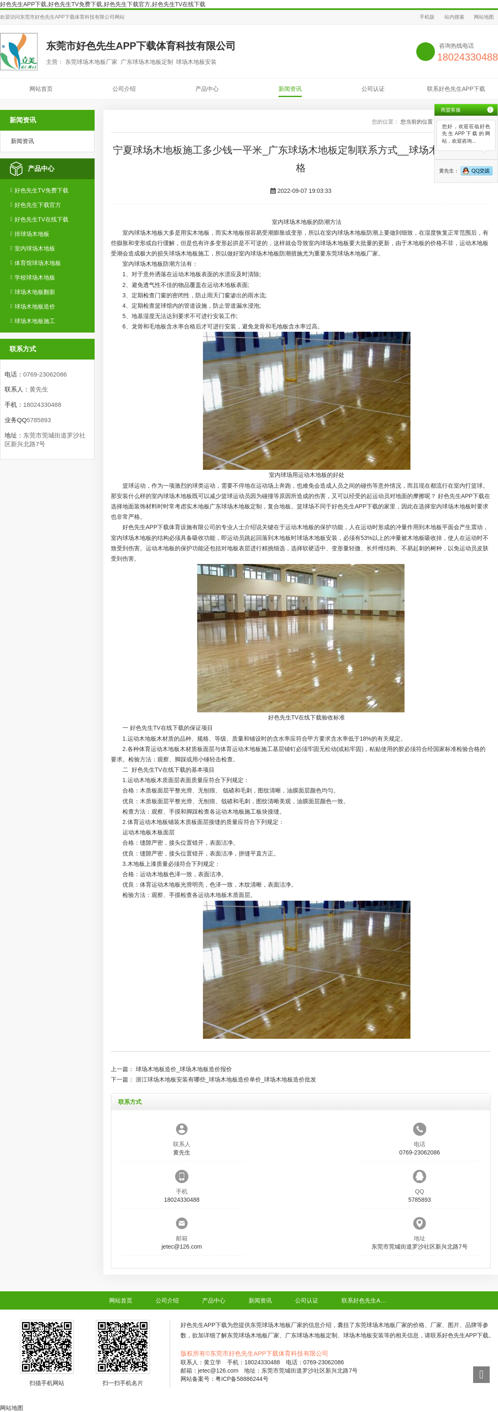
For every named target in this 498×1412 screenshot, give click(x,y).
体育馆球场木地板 (38, 263)
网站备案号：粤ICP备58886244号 (225, 1379)
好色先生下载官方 (38, 205)
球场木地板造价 (35, 306)
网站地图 (484, 17)
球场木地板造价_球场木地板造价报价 (184, 1069)
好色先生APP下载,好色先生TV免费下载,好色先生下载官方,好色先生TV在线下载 (102, 4)
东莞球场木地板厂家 (352, 253)
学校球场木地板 (35, 277)
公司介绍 (124, 88)
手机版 (427, 17)
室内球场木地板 (35, 248)
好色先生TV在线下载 (41, 219)
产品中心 (207, 88)
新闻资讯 (290, 88)
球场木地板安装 (317, 538)
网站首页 (41, 88)
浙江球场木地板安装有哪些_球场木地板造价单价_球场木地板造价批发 (226, 1079)
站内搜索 (454, 17)
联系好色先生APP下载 (456, 88)
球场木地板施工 (35, 321)
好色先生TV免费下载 (41, 190)
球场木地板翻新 (35, 292)
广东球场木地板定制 (236, 506)
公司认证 (373, 88)
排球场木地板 (32, 234)
